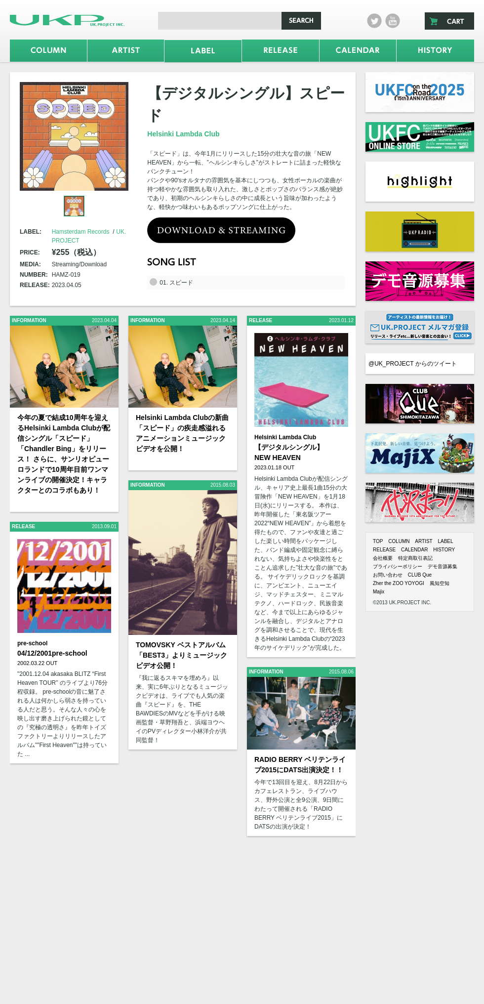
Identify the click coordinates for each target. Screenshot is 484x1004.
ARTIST (423, 541)
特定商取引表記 (415, 558)
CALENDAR (414, 549)
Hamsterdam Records (81, 231)
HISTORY (444, 549)
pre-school (32, 643)
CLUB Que (420, 575)
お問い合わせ (388, 575)
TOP (378, 541)
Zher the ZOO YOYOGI (398, 583)
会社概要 (383, 558)
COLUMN (398, 541)
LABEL (445, 541)
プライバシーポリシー (397, 566)
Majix (378, 591)
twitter (374, 20)
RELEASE (384, 549)
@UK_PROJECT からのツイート (412, 363)
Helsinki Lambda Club (183, 134)
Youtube (392, 20)
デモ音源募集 (442, 566)
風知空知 (439, 583)
